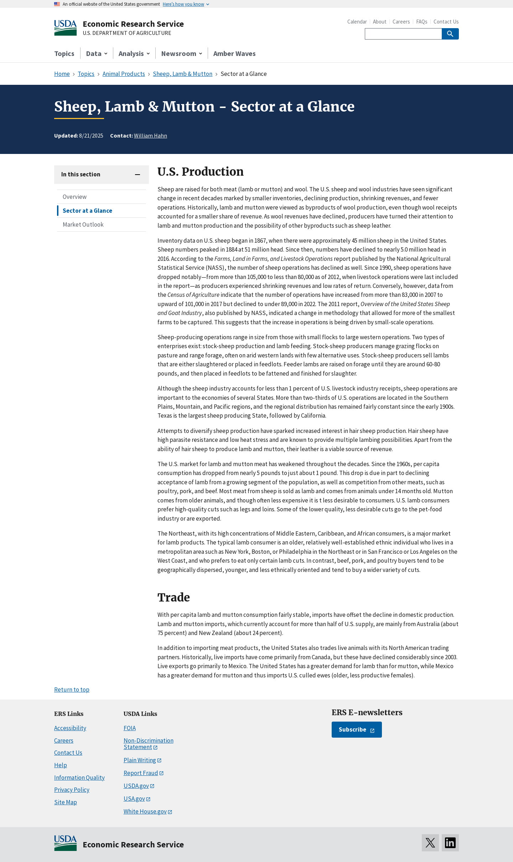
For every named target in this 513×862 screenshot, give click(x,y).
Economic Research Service (133, 24)
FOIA (130, 728)
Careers (401, 21)
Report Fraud (141, 773)
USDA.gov (136, 786)
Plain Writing (140, 760)
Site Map (65, 802)
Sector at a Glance (87, 211)
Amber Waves (234, 53)
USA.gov (134, 798)
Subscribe (352, 729)
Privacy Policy (71, 790)
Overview (75, 197)
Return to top (71, 689)
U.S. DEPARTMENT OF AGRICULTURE (127, 33)
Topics (64, 53)
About (380, 21)
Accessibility (70, 728)
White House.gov (145, 811)
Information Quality (79, 777)
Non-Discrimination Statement (148, 744)
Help (60, 765)
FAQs (422, 21)
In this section (80, 174)
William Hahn (150, 135)
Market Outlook (83, 224)
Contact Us (446, 21)
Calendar (357, 21)
